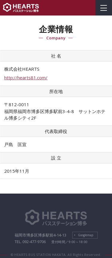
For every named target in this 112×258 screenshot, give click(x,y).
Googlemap (85, 235)
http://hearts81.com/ (25, 78)
